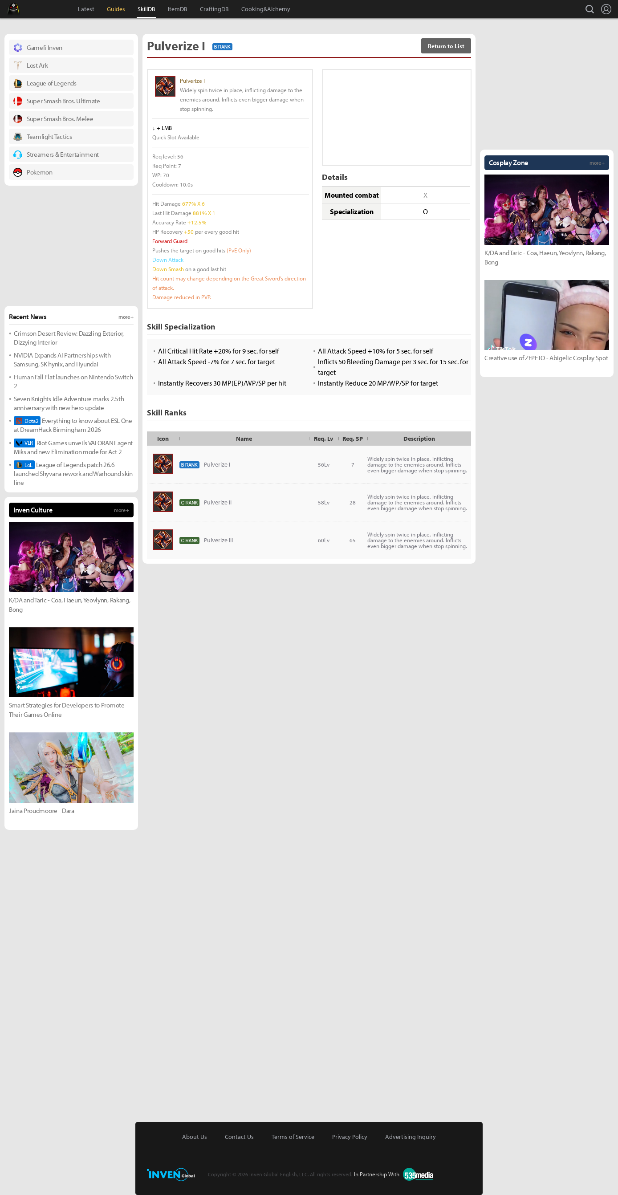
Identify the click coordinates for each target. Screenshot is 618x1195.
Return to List (446, 45)
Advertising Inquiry (410, 1137)
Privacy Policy (349, 1137)
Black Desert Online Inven (22, 8)
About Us (194, 1137)
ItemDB (177, 9)
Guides (116, 9)
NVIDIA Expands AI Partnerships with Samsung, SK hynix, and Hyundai (62, 359)
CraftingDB (214, 9)
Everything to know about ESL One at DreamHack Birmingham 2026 (73, 425)
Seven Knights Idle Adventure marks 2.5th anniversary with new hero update (69, 403)
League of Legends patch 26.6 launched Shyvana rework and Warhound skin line (73, 473)
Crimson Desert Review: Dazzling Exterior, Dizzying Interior (69, 337)
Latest (86, 9)
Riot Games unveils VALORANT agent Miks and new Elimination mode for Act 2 (73, 447)
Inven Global (47, 9)
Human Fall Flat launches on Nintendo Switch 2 (73, 381)
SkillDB (146, 9)
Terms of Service (293, 1137)
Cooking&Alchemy (265, 9)
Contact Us (239, 1137)
